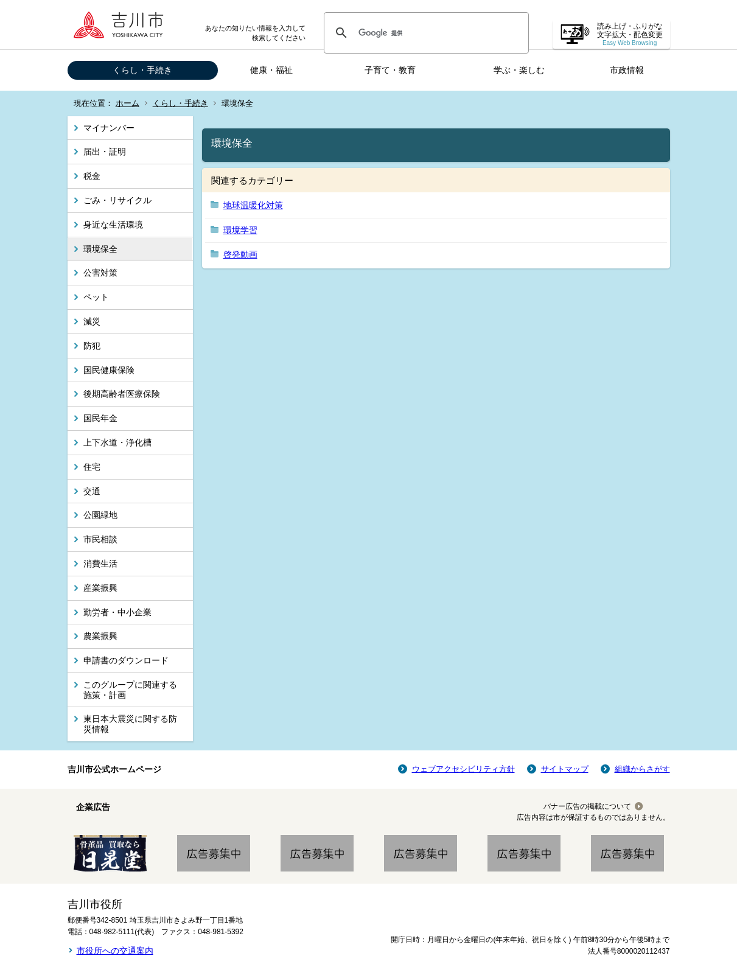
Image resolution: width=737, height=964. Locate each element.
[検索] (424, 33)
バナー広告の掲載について (587, 806)
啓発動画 (240, 254)
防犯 (91, 346)
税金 (91, 176)
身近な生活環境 (113, 224)
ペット (96, 297)
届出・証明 (104, 151)
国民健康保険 (108, 370)
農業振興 (100, 636)
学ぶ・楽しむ (519, 70)
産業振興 (100, 588)
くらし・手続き (142, 70)
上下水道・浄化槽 (117, 442)
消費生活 (100, 563)
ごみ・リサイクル (117, 200)
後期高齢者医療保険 (121, 394)
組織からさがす (642, 769)
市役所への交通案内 (115, 950)
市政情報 (627, 70)
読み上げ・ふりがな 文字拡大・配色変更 (630, 34)
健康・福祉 (271, 70)
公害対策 (100, 273)
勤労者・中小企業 (117, 612)
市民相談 (100, 539)
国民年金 (100, 418)
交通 (91, 491)
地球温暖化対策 (253, 205)
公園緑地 (100, 515)
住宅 (91, 467)
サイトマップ (565, 769)
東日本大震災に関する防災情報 (130, 724)
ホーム (127, 103)
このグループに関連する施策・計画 (130, 690)
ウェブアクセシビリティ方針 (463, 769)
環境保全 (100, 249)
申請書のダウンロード (126, 660)
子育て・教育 (390, 70)
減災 (91, 321)
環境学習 (240, 230)
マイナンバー (108, 128)
